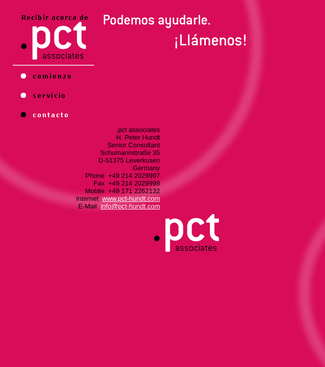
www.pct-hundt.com (131, 198)
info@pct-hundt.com (130, 206)
